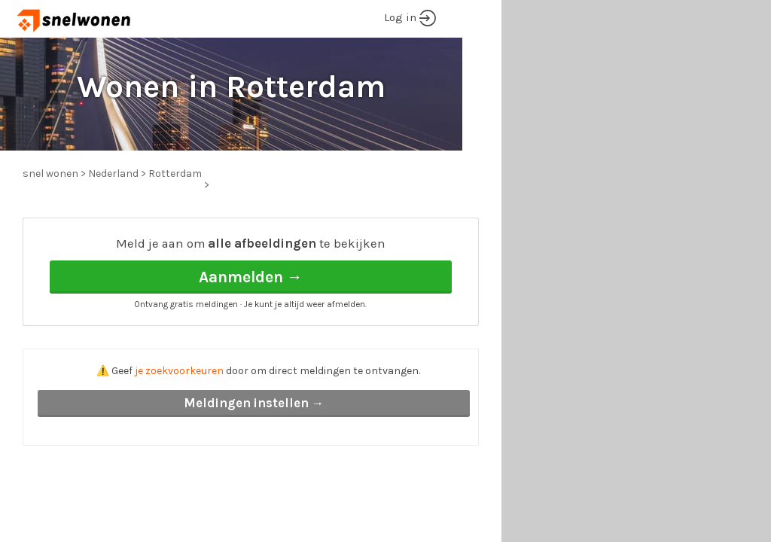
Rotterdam (175, 173)
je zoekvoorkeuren (179, 370)
